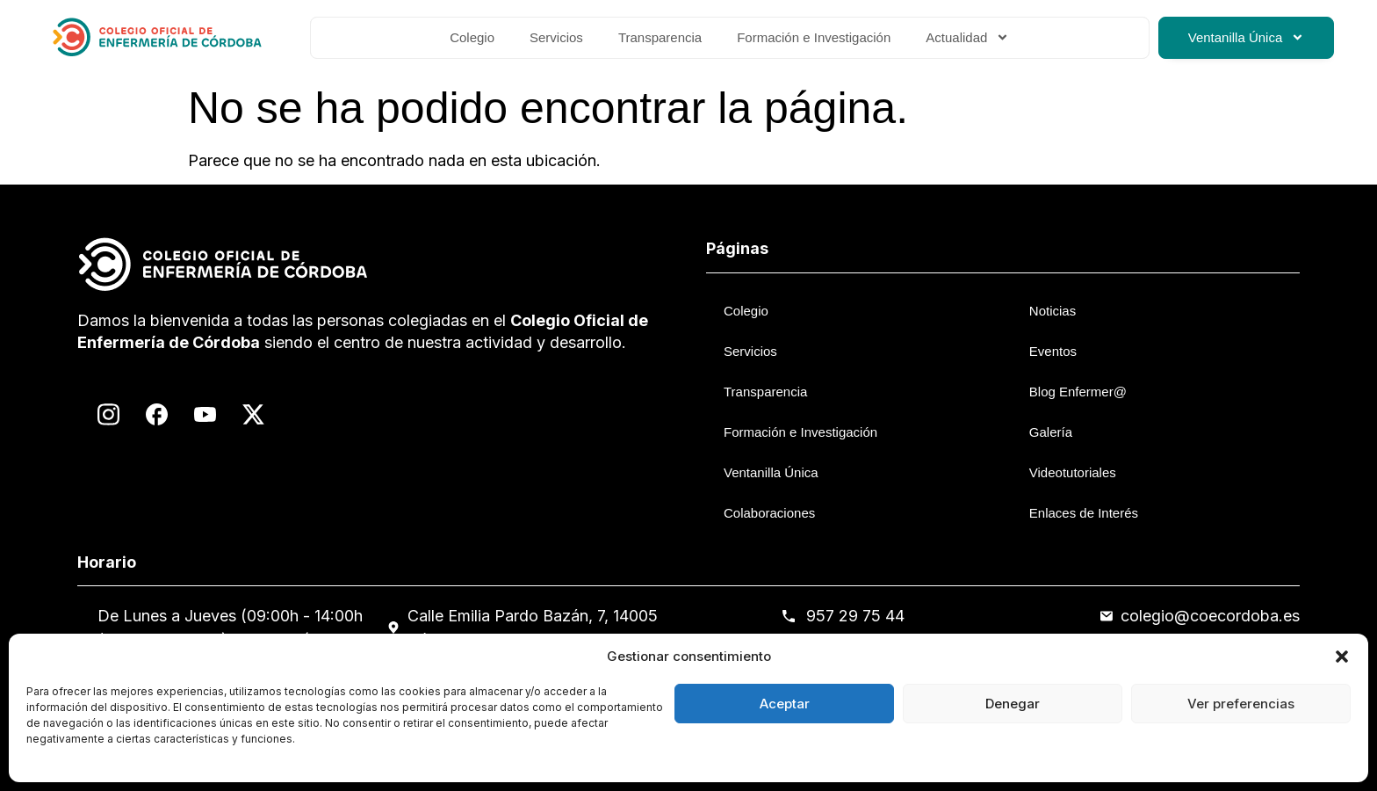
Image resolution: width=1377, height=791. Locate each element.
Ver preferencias (1240, 703)
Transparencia (660, 37)
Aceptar (785, 703)
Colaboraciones (769, 512)
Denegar (1012, 703)
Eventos (1053, 351)
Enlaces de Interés (1083, 512)
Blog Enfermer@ (1078, 391)
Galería (1050, 432)
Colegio (472, 37)
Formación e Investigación (813, 37)
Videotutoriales (1072, 472)
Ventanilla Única (1246, 37)
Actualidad (967, 37)
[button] (1342, 656)
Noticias (1052, 310)
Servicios (556, 37)
